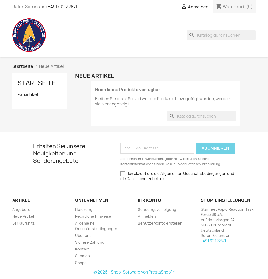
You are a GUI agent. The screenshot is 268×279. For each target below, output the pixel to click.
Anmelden (147, 216)
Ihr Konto (149, 200)
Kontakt (82, 249)
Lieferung (83, 209)
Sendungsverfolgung (157, 209)
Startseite (36, 83)
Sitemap (82, 255)
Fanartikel (28, 94)
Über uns (83, 235)
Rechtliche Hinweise (93, 216)
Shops (81, 262)
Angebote (21, 209)
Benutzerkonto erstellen (160, 223)
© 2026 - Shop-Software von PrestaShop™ (134, 272)
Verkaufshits (23, 223)
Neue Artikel (23, 216)
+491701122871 (62, 6)
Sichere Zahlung (89, 242)
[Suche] (221, 35)
